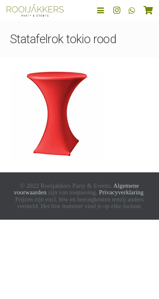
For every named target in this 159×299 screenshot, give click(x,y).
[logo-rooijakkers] (35, 10)
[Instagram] (116, 10)
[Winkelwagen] (148, 10)
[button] (100, 10)
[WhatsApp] (131, 10)
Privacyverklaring (121, 192)
